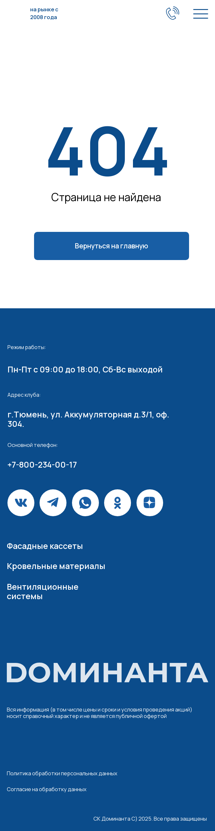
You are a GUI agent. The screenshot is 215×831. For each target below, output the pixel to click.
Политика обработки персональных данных (62, 773)
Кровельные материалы (56, 565)
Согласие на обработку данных (47, 789)
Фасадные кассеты (45, 545)
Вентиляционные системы (42, 591)
